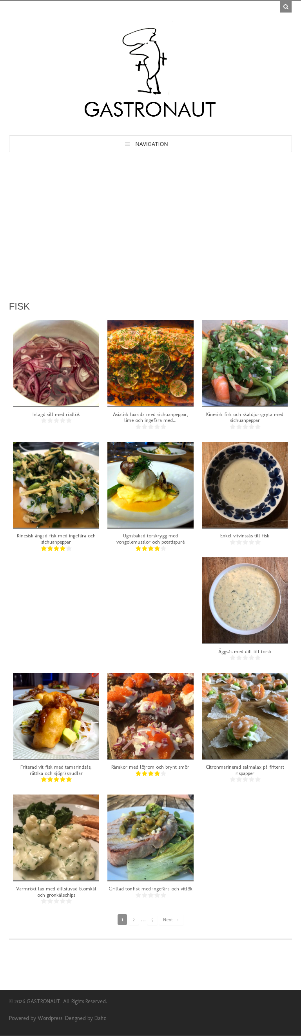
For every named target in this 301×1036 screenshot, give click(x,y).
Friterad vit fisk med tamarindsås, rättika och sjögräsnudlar (56, 770)
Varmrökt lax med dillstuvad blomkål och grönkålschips (56, 892)
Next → (171, 919)
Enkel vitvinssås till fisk (244, 536)
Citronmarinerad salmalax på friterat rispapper (245, 770)
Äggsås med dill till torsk (245, 651)
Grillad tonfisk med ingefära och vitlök (150, 889)
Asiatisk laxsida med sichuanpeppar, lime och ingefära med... (150, 417)
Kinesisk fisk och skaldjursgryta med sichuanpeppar (244, 417)
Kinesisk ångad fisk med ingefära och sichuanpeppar (56, 539)
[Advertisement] (150, 211)
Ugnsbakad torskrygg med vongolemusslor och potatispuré (150, 539)
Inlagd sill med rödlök (56, 414)
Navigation (151, 144)
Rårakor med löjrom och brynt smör (150, 767)
